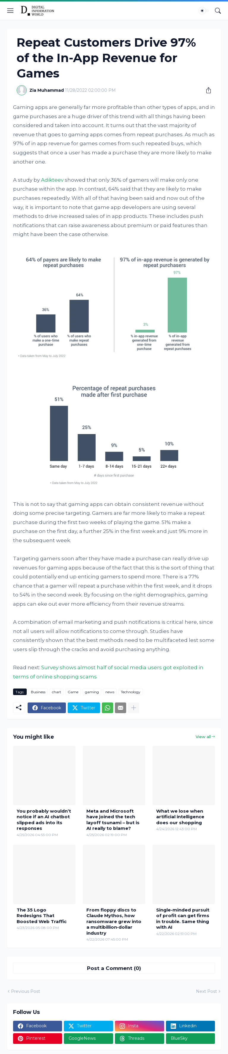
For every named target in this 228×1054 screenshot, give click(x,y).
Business (38, 692)
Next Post (206, 991)
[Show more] (133, 707)
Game (73, 692)
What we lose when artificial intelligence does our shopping (180, 816)
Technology (130, 692)
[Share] (206, 90)
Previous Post (25, 991)
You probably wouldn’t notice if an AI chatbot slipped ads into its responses (44, 819)
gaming (92, 692)
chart (56, 692)
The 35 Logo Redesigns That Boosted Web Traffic (41, 915)
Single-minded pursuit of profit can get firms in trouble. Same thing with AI (182, 918)
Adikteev (52, 180)
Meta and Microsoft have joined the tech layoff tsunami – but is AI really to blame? (113, 819)
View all (203, 736)
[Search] (218, 11)
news (109, 692)
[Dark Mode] (204, 11)
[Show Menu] (10, 11)
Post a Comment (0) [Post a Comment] (114, 968)
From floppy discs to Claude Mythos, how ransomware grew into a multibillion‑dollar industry (113, 921)
